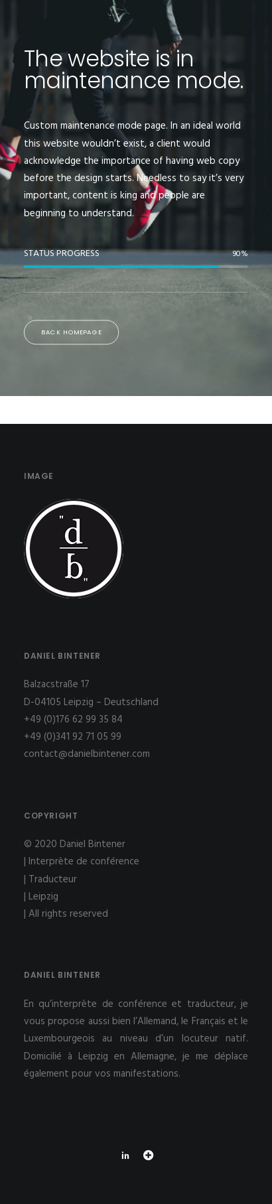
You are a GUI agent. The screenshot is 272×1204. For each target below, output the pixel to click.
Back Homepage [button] (71, 332)
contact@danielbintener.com (87, 754)
